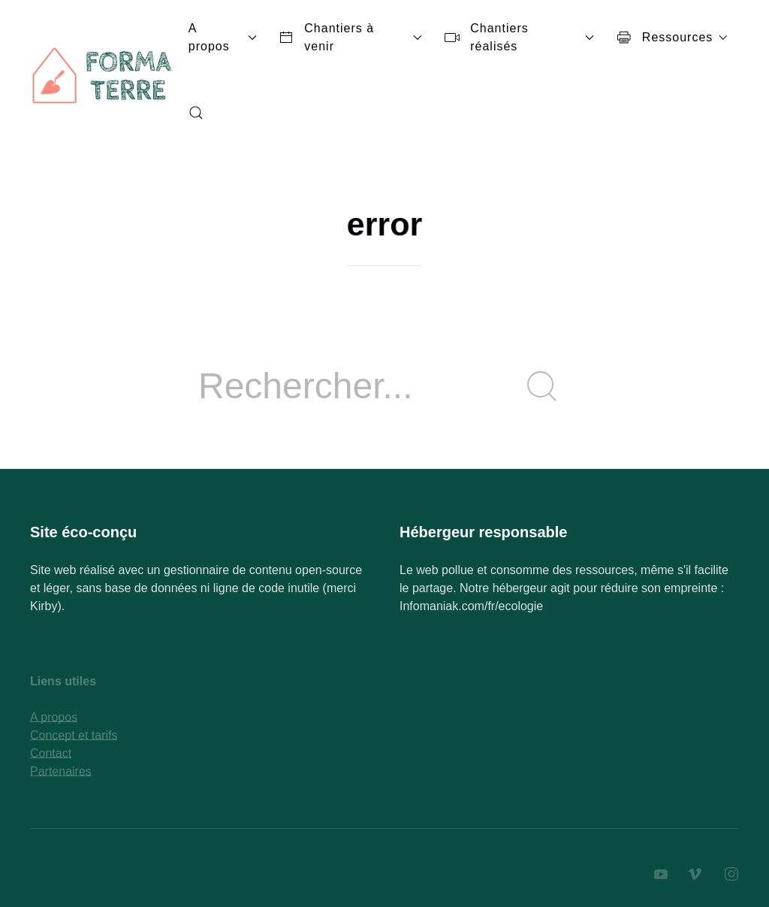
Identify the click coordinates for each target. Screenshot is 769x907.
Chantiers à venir (350, 37)
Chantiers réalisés (519, 37)
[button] (196, 112)
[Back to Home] (103, 75)
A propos (222, 37)
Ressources (672, 37)
